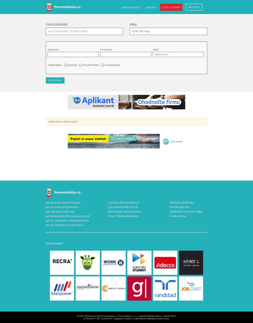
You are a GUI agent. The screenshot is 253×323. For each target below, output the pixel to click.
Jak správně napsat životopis (63, 202)
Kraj (133, 24)
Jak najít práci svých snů (60, 211)
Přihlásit (194, 7)
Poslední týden (89, 65)
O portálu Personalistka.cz (123, 202)
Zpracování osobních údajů (186, 211)
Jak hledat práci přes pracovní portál (68, 216)
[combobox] (168, 31)
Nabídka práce (130, 7)
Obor (156, 49)
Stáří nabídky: (55, 65)
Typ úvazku (106, 49)
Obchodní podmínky (182, 202)
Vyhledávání (56, 24)
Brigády (151, 7)
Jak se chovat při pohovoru (62, 207)
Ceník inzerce (178, 216)
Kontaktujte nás (179, 207)
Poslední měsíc (110, 65)
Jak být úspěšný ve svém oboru (64, 225)
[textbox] (169, 31)
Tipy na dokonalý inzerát (123, 207)
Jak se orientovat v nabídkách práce (67, 220)
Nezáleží (71, 65)
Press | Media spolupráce (123, 216)
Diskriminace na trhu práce (124, 211)
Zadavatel (53, 49)
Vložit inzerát (171, 7)
